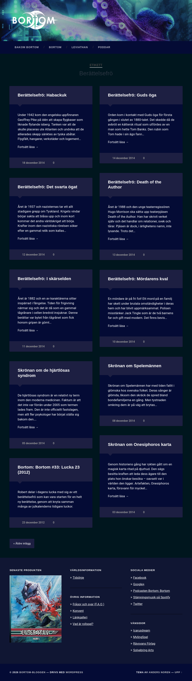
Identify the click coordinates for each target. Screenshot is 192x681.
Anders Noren (159, 672)
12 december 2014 (33, 256)
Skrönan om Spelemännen (134, 366)
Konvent (78, 612)
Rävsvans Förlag (145, 644)
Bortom (55, 48)
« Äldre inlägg (22, 544)
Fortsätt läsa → (29, 148)
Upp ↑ (178, 672)
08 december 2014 (123, 422)
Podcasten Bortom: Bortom (152, 591)
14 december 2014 (123, 159)
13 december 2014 (123, 256)
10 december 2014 (123, 343)
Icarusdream (142, 631)
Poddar (104, 48)
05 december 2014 (33, 444)
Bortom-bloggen (32, 672)
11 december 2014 (33, 347)
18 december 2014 (33, 164)
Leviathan (80, 48)
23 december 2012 (33, 523)
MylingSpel (141, 637)
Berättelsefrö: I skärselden (44, 279)
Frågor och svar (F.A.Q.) (89, 605)
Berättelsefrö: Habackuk (42, 96)
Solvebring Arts (144, 650)
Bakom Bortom (27, 48)
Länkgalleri (80, 618)
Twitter (138, 604)
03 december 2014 (123, 513)
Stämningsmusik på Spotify (152, 598)
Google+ (139, 585)
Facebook (140, 579)
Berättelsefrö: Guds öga (132, 96)
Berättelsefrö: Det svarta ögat (47, 187)
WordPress (74, 672)
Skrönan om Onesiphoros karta (139, 445)
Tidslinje (79, 579)
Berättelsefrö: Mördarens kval (138, 279)
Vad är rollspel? (83, 624)
